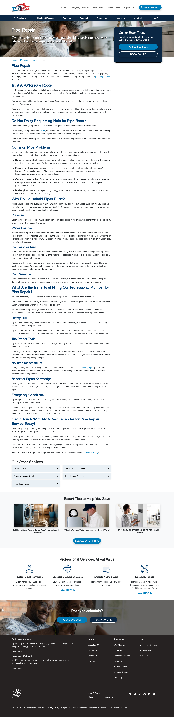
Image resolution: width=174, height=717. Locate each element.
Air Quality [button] (139, 18)
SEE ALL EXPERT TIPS (87, 540)
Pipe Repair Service (22, 483)
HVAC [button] (155, 18)
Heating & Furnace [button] (45, 18)
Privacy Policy (53, 707)
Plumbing (24, 60)
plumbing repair (87, 367)
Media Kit (92, 655)
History (91, 661)
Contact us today (90, 452)
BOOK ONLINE (138, 54)
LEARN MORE (68, 589)
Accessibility (145, 650)
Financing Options (122, 655)
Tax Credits (98, 7)
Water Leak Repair (22, 468)
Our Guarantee (120, 644)
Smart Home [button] (102, 18)
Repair (35, 60)
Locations (62, 7)
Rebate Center (113, 7)
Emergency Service (148, 644)
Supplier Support (121, 672)
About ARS (93, 644)
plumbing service (102, 76)
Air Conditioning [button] (21, 18)
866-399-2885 (138, 46)
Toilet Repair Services (74, 476)
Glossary (118, 677)
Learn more (17, 651)
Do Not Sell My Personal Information (28, 707)
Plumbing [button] (66, 18)
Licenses (118, 650)
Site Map (144, 655)
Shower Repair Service (75, 468)
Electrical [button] (84, 18)
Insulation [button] (121, 18)
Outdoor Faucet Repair (24, 476)
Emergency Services (79, 7)
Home (14, 60)
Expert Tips (129, 7)
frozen (42, 130)
